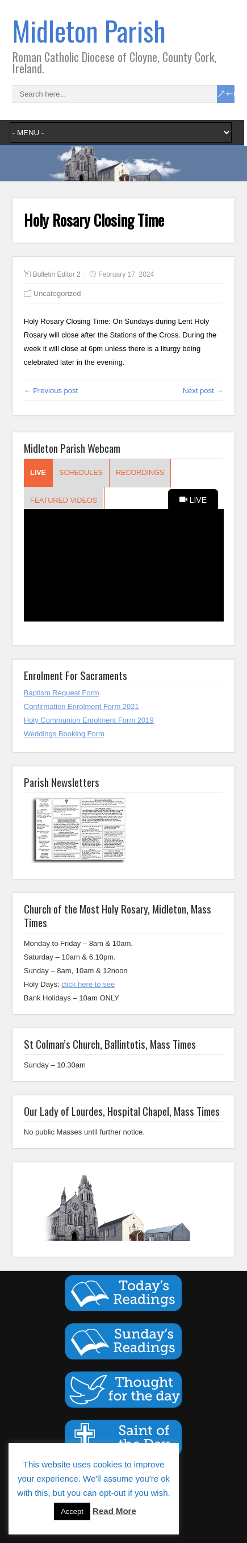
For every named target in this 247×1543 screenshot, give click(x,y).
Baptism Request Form (61, 693)
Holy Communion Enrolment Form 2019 (89, 720)
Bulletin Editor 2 (57, 274)
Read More (114, 1511)
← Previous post (51, 390)
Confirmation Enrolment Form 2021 (81, 706)
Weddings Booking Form (64, 733)
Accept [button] (72, 1511)
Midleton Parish (89, 30)
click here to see (88, 984)
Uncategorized (57, 293)
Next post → (203, 390)
